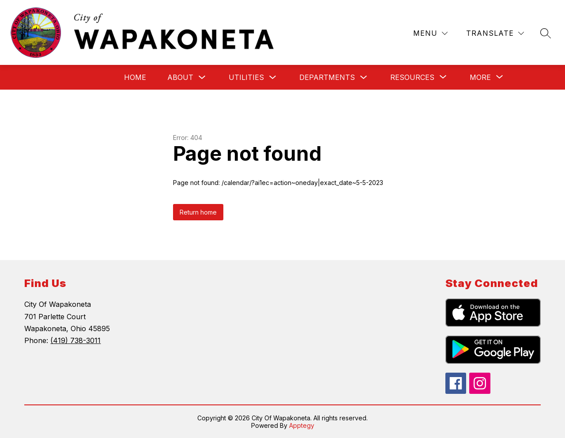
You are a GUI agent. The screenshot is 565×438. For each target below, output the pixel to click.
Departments (327, 77)
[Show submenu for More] (480, 77)
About (180, 77)
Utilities (246, 77)
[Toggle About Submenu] (202, 77)
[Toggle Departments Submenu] (363, 77)
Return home (198, 212)
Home (135, 77)
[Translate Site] (495, 33)
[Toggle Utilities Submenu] (272, 77)
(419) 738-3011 (75, 340)
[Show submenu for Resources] (412, 77)
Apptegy (301, 425)
